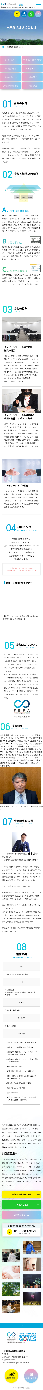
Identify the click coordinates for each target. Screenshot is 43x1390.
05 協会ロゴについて (10, 77)
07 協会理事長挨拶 (10, 85)
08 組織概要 (32, 85)
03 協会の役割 (10, 68)
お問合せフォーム (21, 1215)
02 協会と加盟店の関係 (32, 60)
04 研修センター (32, 68)
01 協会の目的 (10, 60)
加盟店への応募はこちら (21, 1194)
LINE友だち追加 (21, 1204)
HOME (3, 47)
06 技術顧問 (32, 77)
